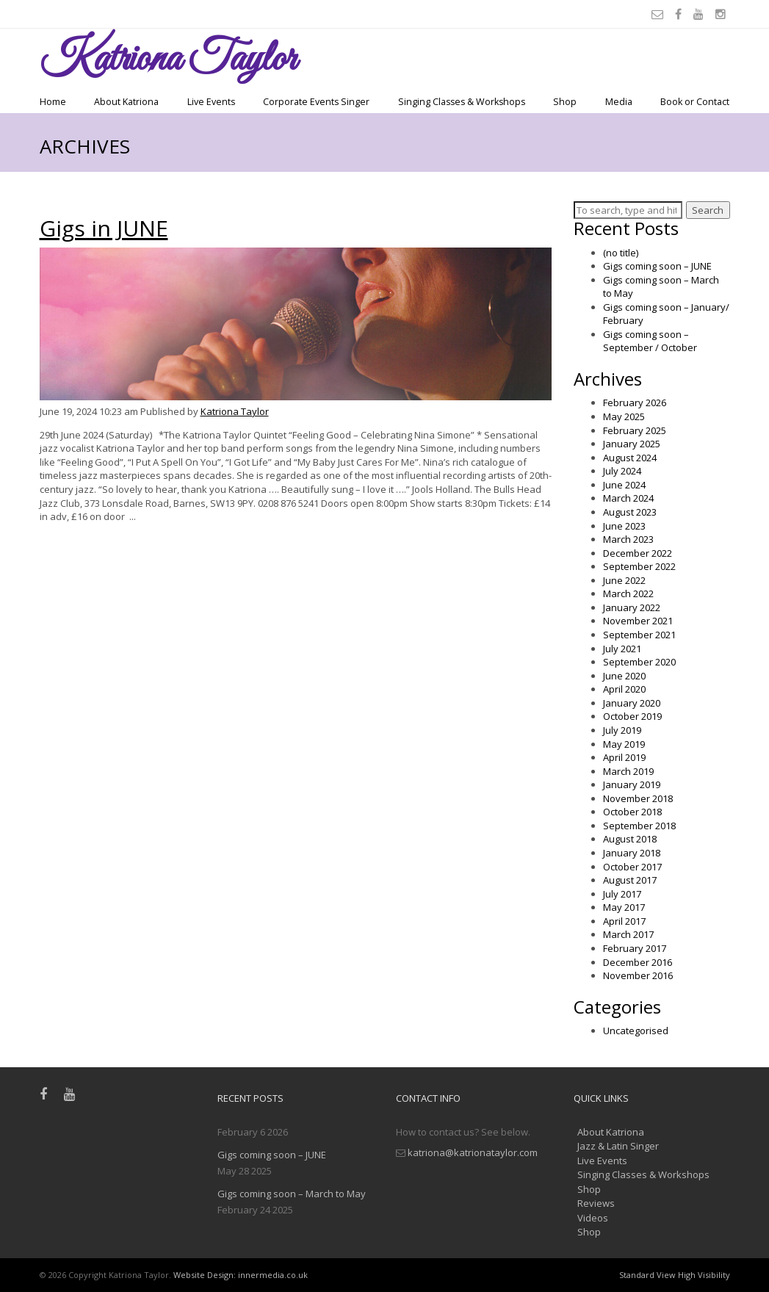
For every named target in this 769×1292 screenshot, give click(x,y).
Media (618, 101)
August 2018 (630, 838)
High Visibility (704, 1274)
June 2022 (624, 580)
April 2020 (624, 689)
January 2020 (631, 703)
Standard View (647, 1274)
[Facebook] (680, 14)
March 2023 (628, 539)
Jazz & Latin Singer (618, 1145)
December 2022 (637, 553)
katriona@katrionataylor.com (473, 1152)
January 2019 (631, 784)
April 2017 (624, 921)
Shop (565, 101)
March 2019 (628, 771)
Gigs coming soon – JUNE (657, 266)
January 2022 (631, 607)
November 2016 (638, 975)
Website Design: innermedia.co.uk (240, 1274)
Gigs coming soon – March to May (291, 1193)
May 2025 (624, 416)
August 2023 (630, 512)
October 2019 (632, 716)
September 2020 (639, 661)
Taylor (168, 59)
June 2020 (624, 675)
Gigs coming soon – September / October (650, 341)
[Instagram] (722, 14)
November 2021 (638, 620)
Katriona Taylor (235, 411)
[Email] (659, 14)
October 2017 (632, 866)
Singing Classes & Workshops (461, 101)
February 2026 (634, 402)
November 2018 (638, 798)
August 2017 (630, 880)
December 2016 (637, 962)
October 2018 (632, 811)
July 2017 (622, 894)
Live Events (211, 101)
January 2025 (631, 443)
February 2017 (634, 948)
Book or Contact (694, 101)
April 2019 (624, 757)
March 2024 (628, 498)
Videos (592, 1217)
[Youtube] (700, 14)
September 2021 (639, 634)
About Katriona (126, 101)
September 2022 (639, 566)
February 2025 (634, 430)
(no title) (620, 252)
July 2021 (622, 648)
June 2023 (624, 526)
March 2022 (628, 593)
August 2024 (630, 457)
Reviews (596, 1203)
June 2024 (624, 484)
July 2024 (622, 470)
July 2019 (622, 730)
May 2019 (624, 744)
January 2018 (631, 852)
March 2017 (628, 934)
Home (53, 101)
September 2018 (639, 825)
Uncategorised (635, 1030)
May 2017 (624, 907)
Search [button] (707, 210)
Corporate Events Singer (316, 101)
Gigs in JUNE (104, 228)
